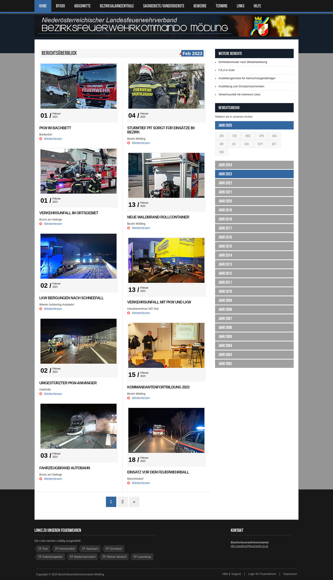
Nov (221, 152)
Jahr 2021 (225, 192)
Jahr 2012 (225, 273)
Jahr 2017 (225, 228)
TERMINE (222, 5)
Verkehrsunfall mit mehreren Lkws (239, 94)
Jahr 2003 (225, 354)
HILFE (257, 5)
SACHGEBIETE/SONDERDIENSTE (163, 5)
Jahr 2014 (225, 255)
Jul (234, 144)
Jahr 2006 (225, 327)
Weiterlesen (53, 139)
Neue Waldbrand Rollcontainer (158, 217)
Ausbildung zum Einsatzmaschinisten (241, 86)
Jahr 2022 (225, 183)
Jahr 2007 (225, 318)
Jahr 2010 (225, 291)
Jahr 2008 (225, 309)
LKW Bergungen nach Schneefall (71, 298)
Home (43, 5)
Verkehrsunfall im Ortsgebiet (68, 213)
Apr (261, 136)
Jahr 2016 (225, 237)
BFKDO (60, 5)
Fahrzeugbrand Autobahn (64, 468)
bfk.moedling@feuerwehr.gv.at (249, 546)
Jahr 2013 (225, 264)
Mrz (248, 136)
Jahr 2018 (225, 219)
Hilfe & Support (231, 574)
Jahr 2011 (225, 282)
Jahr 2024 (225, 165)
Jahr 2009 (225, 300)
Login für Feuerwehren (262, 574)
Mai (274, 136)
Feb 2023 (191, 54)
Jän (221, 136)
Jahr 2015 (225, 246)
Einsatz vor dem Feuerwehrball (158, 472)
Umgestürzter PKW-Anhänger (68, 383)
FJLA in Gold (226, 70)
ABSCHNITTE (82, 5)
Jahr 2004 (225, 345)
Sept (260, 144)
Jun (221, 144)
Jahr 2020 (225, 201)
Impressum (290, 574)
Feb (234, 136)
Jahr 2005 (225, 336)
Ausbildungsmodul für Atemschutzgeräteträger (247, 78)
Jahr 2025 (225, 125)
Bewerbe (200, 5)
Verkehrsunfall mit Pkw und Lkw (159, 302)
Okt (274, 144)
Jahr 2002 (225, 363)
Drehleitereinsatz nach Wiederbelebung (243, 62)
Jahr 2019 (225, 210)
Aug (246, 144)
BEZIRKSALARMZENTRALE (117, 5)
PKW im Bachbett (55, 128)
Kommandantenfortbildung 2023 (158, 387)
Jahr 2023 (225, 174)
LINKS (240, 5)
